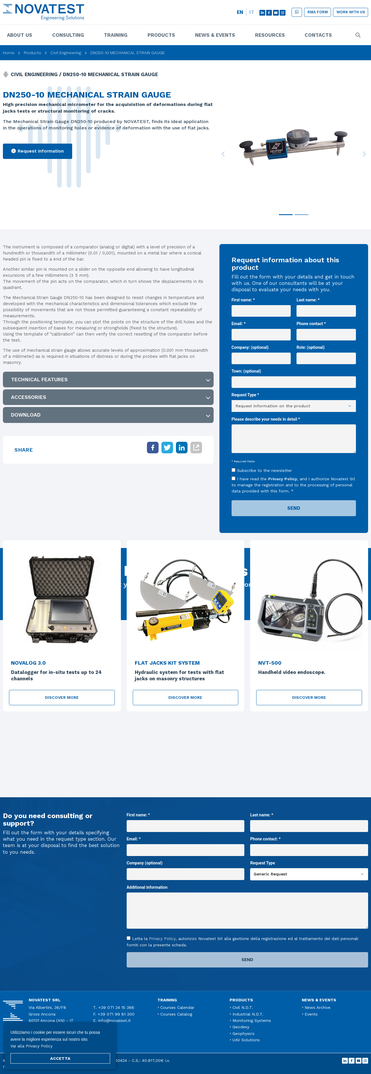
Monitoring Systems (251, 1020)
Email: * (261, 329)
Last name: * (326, 305)
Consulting (68, 35)
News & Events (215, 35)
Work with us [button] (351, 12)
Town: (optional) (294, 376)
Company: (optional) (261, 353)
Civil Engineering (65, 52)
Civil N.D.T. (242, 1007)
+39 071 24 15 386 (116, 1007)
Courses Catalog (176, 1014)
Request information (37, 151)
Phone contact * (326, 329)
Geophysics (243, 1033)
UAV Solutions (246, 1040)
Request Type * (294, 400)
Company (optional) (186, 868)
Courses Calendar (177, 1007)
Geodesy (240, 1026)
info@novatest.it (114, 1020)
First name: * (261, 305)
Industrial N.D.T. (247, 1014)
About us (19, 35)
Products (161, 35)
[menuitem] (240, 12)
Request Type (309, 869)
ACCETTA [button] (60, 1058)
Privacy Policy (282, 478)
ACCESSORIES (28, 397)
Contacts (318, 35)
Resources (270, 35)
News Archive (317, 1007)
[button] (297, 12)
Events (311, 1014)
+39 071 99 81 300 (116, 1014)
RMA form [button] (318, 12)
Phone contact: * (309, 844)
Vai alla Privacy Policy (31, 1046)
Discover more (62, 697)
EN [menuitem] (240, 12)
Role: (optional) (326, 353)
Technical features (39, 379)
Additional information (247, 908)
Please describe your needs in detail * (294, 435)
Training (116, 35)
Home (8, 52)
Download (26, 415)
